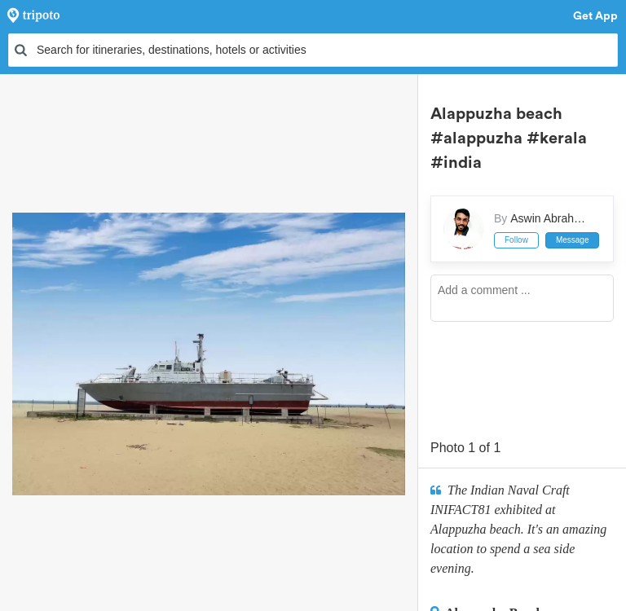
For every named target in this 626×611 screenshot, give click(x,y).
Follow (516, 239)
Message (572, 239)
